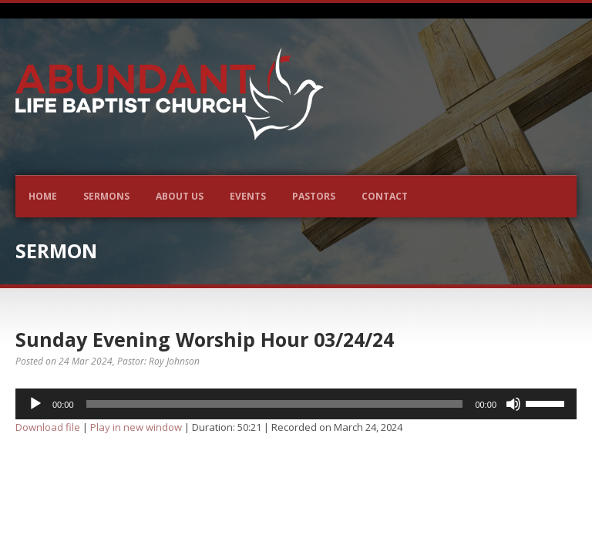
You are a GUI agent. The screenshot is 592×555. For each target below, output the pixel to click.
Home (43, 196)
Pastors (313, 196)
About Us (180, 196)
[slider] (274, 404)
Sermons (106, 196)
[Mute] (513, 404)
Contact (385, 196)
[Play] (35, 404)
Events (248, 196)
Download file (47, 427)
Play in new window (136, 427)
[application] (296, 403)
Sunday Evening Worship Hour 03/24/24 (204, 339)
